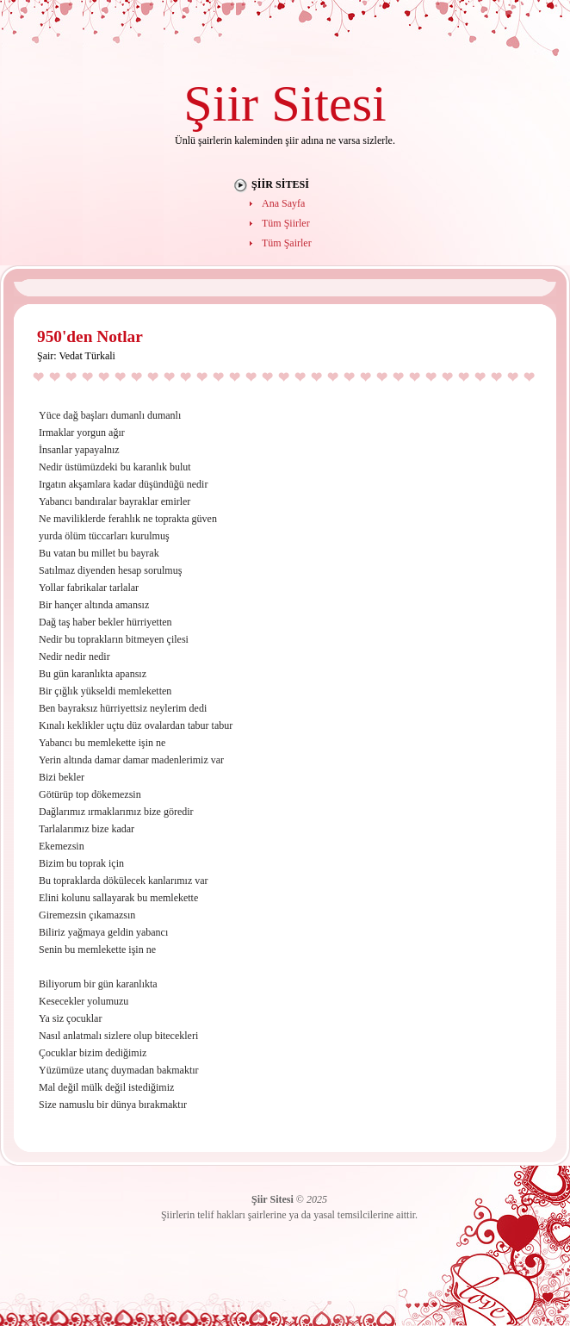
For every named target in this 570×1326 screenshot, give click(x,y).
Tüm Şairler (287, 243)
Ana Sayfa (283, 203)
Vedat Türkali (87, 356)
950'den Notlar (90, 336)
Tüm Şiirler (286, 223)
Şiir (220, 103)
